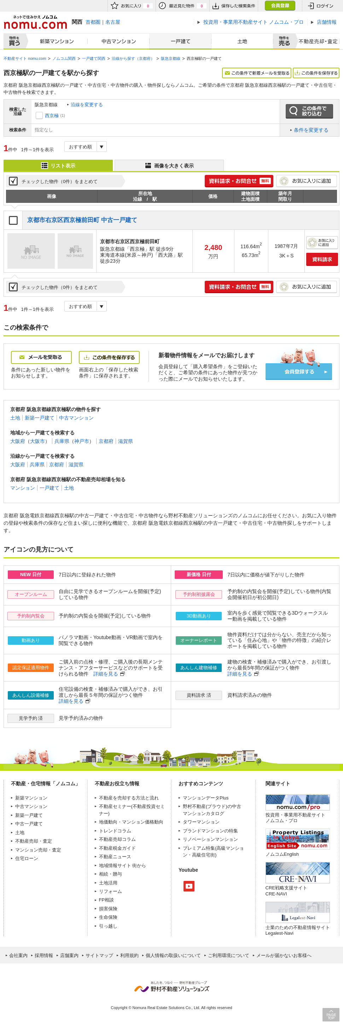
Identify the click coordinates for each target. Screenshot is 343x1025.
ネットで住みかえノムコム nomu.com (35, 22)
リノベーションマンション (210, 839)
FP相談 (106, 899)
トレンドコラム (115, 830)
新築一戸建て (39, 418)
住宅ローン (26, 858)
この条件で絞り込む (309, 111)
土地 (242, 41)
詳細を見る (105, 674)
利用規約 (129, 955)
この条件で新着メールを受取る (256, 73)
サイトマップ (99, 955)
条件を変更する (311, 130)
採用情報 (44, 955)
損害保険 (108, 908)
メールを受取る (41, 357)
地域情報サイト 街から (122, 865)
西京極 (52, 115)
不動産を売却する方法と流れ (129, 798)
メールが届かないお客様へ (284, 955)
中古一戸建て (29, 823)
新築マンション (55, 41)
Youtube (189, 886)
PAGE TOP (330, 1014)
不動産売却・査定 (33, 841)
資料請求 (322, 259)
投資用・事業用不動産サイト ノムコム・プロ (295, 817)
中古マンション (119, 41)
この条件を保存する (316, 73)
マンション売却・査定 (38, 850)
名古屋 (112, 22)
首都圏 (93, 22)
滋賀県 (125, 441)
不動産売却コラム (117, 839)
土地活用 (108, 883)
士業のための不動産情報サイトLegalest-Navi (298, 930)
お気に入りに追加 (306, 181)
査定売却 (315, 41)
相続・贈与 (110, 874)
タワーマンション (201, 822)
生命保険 (108, 917)
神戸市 (81, 441)
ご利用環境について (228, 955)
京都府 (106, 441)
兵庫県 (61, 441)
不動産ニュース (115, 856)
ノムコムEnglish (282, 854)
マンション (22, 488)
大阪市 (37, 441)
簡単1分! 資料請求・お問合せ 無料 (239, 181)
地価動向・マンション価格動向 (131, 822)
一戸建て (180, 41)
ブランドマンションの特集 (210, 830)
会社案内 (18, 955)
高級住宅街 (203, 855)
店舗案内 (69, 955)
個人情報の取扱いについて (173, 955)
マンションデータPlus (205, 798)
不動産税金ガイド (117, 848)
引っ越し (108, 926)
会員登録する (299, 371)
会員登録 (280, 6)
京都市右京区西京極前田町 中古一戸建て (82, 220)
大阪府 (17, 441)
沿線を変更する (87, 104)
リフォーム (110, 891)
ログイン (320, 6)
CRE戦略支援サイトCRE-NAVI (286, 890)
